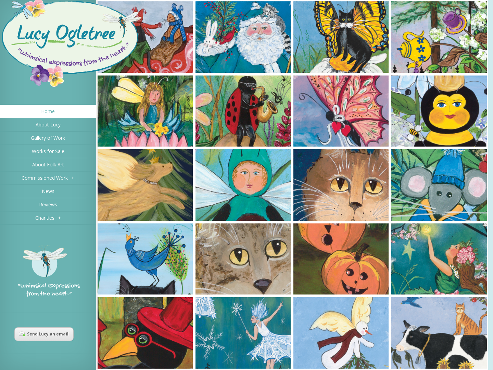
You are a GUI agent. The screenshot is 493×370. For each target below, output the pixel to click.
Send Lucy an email (43, 334)
